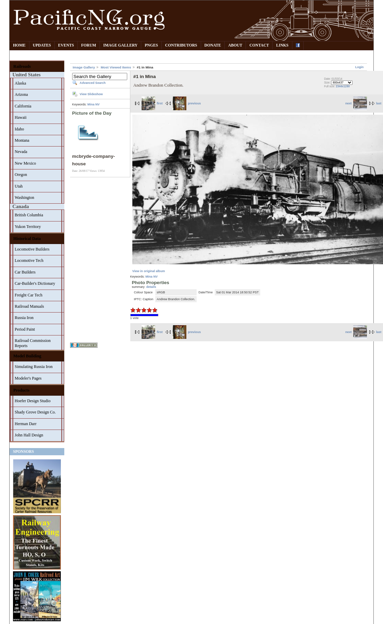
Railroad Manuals (29, 306)
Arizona (21, 94)
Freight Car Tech (28, 295)
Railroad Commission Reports (33, 343)
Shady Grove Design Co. (35, 412)
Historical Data (27, 238)
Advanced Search (93, 83)
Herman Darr (26, 423)
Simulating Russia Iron (34, 366)
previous (187, 103)
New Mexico (25, 163)
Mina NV (94, 104)
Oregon (21, 174)
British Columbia (29, 215)
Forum (88, 45)
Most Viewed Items (116, 67)
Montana (22, 140)
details (151, 287)
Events (66, 45)
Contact (259, 45)
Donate (212, 45)
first (152, 103)
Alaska (20, 83)
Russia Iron (24, 317)
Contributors (181, 45)
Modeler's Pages (28, 378)
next (356, 103)
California (23, 106)
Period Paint (25, 329)
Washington (24, 197)
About (235, 45)
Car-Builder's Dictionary (35, 283)
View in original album (148, 271)
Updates (42, 45)
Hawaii (21, 117)
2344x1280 (343, 86)
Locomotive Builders (32, 249)
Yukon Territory (28, 226)
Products (21, 390)
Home (19, 45)
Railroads (22, 66)
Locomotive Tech (29, 260)
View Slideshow (91, 94)
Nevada (21, 151)
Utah (19, 186)
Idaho (19, 129)
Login (359, 67)
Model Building (27, 356)
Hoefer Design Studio (33, 400)
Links (282, 45)
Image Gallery (120, 45)
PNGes (151, 45)
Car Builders (25, 272)
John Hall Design (29, 435)
